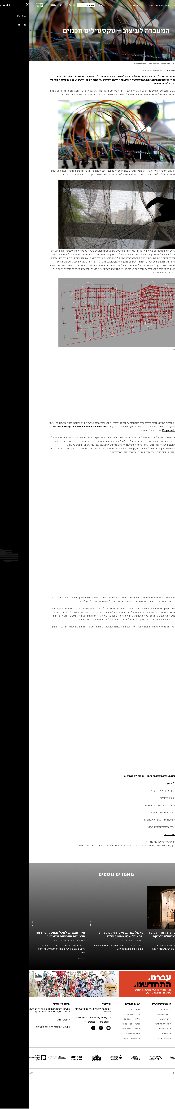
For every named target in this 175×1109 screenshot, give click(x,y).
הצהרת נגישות (134, 1014)
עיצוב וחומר (138, 64)
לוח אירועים (168, 1019)
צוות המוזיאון (167, 1028)
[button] (3, 1100)
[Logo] (22, 5)
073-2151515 (77, 1021)
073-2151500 (61, 1021)
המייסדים (136, 1009)
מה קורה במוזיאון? (134, 5)
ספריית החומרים (133, 1023)
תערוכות (121, 5)
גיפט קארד (136, 1033)
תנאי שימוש (135, 1019)
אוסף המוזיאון (167, 1023)
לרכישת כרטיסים (57, 5)
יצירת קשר (94, 5)
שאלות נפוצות (134, 1038)
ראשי (152, 64)
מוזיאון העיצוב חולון (165, 5)
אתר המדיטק (135, 1028)
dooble (2, 1073)
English (72, 5)
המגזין (103, 5)
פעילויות (112, 5)
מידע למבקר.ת (148, 5)
